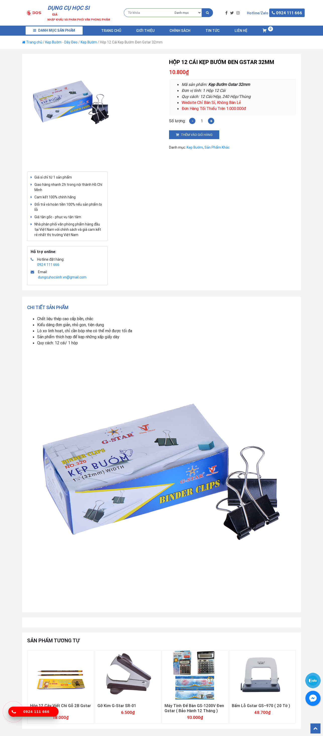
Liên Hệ (241, 30)
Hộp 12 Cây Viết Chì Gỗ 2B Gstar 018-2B (60, 708)
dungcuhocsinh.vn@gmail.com (62, 277)
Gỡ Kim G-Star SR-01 (116, 705)
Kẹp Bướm (89, 42)
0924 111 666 (48, 264)
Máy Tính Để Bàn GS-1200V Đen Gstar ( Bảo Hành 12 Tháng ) (194, 708)
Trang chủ (111, 30)
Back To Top (315, 728)
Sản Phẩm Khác (217, 147)
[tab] (49, 307)
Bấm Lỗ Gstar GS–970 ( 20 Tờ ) (261, 705)
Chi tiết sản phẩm (47, 307)
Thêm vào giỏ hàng (196, 135)
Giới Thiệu (145, 30)
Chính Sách (180, 30)
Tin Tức (212, 30)
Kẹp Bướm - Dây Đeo (61, 42)
